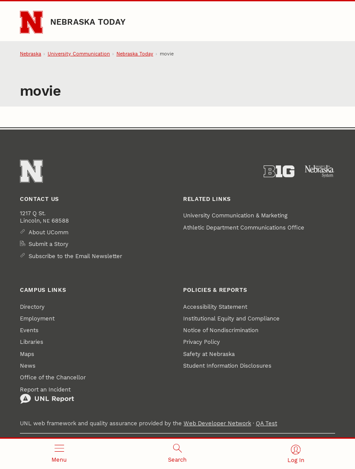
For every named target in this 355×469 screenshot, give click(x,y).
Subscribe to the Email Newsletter (75, 256)
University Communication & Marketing (235, 215)
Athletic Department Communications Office (243, 227)
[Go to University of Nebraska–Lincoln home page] (31, 22)
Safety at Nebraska (209, 354)
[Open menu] (59, 454)
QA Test (266, 423)
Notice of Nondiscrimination (220, 330)
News (28, 365)
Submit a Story (48, 244)
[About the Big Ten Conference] (279, 171)
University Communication (79, 54)
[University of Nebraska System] (319, 171)
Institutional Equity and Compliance (231, 318)
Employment (37, 318)
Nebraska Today (88, 22)
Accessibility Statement (215, 307)
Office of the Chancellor (53, 377)
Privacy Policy (201, 342)
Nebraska (30, 54)
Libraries (31, 342)
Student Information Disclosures (227, 365)
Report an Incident (47, 395)
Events (29, 330)
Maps (27, 354)
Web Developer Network (217, 423)
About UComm (48, 232)
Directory (32, 307)
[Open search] (177, 454)
